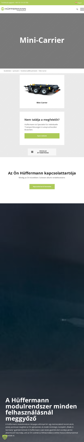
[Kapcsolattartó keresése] (42, 186)
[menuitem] (78, 2)
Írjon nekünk (42, 136)
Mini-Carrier (42, 71)
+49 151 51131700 (21, 3)
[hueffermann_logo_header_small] (25, 9)
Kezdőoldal (7, 71)
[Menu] (81, 9)
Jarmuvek (16, 71)
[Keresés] (77, 9)
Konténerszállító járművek (29, 71)
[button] (5, 437)
